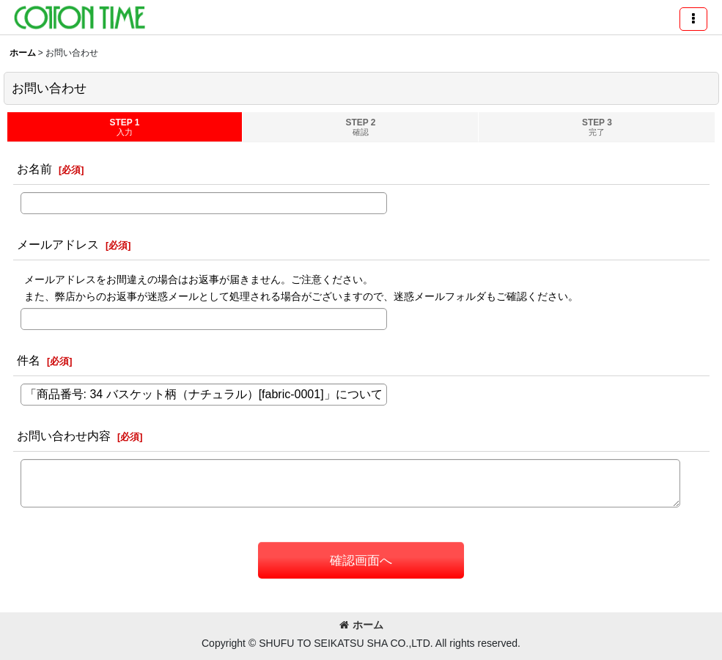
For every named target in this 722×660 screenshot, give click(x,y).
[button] (693, 19)
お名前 (34, 168)
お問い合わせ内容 (64, 435)
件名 (28, 360)
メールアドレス (58, 244)
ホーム (361, 625)
